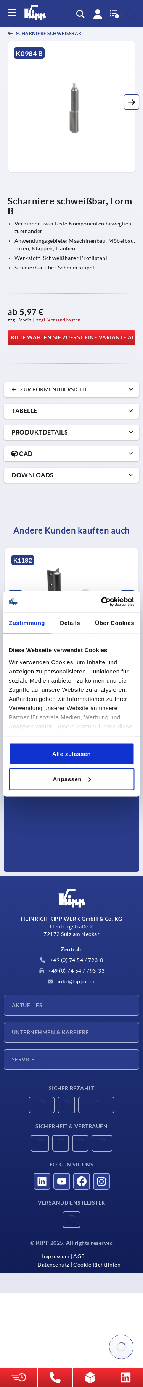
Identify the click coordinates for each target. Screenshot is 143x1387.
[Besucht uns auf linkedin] (42, 1181)
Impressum (55, 1256)
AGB (79, 1256)
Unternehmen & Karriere (50, 1032)
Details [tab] (70, 623)
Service (23, 1059)
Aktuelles (27, 1005)
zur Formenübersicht (49, 389)
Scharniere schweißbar (48, 33)
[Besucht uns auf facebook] (81, 1181)
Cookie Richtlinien (97, 1264)
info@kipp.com (71, 981)
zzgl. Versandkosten (58, 319)
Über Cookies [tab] (114, 623)
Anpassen (72, 778)
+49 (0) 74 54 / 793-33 (72, 971)
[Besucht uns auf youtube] (61, 1181)
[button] (131, 102)
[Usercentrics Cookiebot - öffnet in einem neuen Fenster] (101, 602)
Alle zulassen (71, 754)
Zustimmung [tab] (27, 623)
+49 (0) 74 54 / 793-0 (71, 960)
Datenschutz (53, 1264)
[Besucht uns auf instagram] (101, 1181)
